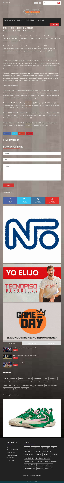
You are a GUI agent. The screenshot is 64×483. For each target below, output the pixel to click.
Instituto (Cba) (7, 385)
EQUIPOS (20, 20)
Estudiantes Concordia (50, 382)
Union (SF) (16, 385)
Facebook (7, 133)
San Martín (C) (38, 382)
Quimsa (46, 378)
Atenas (6, 378)
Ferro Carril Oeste (38, 385)
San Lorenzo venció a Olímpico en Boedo (24, 348)
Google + (21, 133)
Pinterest (29, 133)
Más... (15, 350)
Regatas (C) (22, 378)
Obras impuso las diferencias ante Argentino (25, 355)
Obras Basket (7, 382)
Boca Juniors (13, 378)
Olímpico (16, 382)
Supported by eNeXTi (32, 481)
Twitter (14, 133)
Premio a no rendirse (19, 363)
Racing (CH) (25, 388)
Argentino (23, 382)
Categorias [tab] (51, 343)
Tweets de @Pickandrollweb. (11, 395)
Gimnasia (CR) (37, 378)
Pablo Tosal (8, 31)
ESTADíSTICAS (30, 20)
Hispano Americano (27, 385)
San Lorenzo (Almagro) (51, 385)
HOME (6, 20)
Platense (17, 388)
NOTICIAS (12, 20)
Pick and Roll (37, 475)
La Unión (30, 382)
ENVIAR (9, 185)
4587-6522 (11, 452)
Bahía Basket (53, 378)
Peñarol (30, 378)
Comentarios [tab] (32, 343)
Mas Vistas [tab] (12, 343)
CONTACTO (40, 20)
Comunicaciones (8, 388)
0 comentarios (29, 31)
